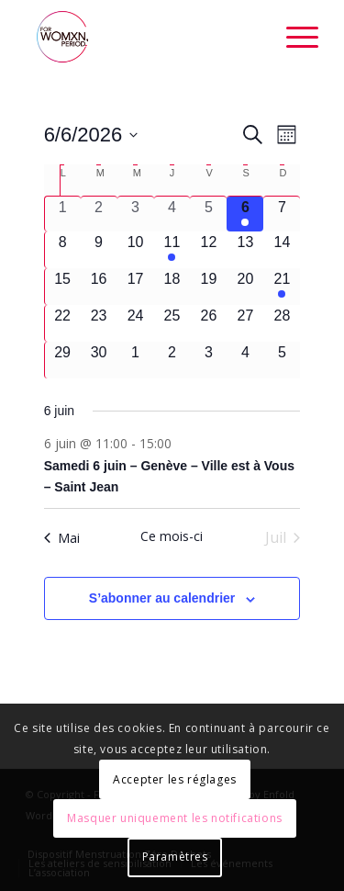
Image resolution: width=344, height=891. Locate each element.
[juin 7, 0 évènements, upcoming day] (281, 214)
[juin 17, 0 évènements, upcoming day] (135, 286)
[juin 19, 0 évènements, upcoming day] (208, 286)
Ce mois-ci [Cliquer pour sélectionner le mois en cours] (171, 536)
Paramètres (175, 856)
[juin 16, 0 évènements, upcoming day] (99, 286)
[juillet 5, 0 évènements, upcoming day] (281, 360)
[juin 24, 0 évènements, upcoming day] (135, 323)
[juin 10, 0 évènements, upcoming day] (135, 249)
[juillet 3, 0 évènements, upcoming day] (208, 360)
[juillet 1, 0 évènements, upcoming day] (135, 360)
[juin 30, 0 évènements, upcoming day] (99, 360)
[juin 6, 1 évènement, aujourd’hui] (245, 214)
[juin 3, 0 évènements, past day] (135, 214)
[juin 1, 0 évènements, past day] (63, 214)
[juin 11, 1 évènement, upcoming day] (172, 249)
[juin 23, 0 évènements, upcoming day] (99, 323)
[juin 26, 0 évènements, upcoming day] (208, 323)
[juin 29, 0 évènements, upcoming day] (63, 360)
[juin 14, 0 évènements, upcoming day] (281, 249)
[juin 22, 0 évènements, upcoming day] (63, 323)
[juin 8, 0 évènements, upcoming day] (63, 249)
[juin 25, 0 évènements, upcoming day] (172, 323)
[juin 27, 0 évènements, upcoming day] (245, 323)
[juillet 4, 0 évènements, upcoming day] (245, 360)
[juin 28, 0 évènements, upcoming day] (281, 323)
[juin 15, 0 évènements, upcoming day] (63, 286)
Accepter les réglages (175, 779)
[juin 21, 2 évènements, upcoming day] (281, 286)
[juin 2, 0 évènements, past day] (99, 214)
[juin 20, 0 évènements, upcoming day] (245, 286)
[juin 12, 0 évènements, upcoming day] (208, 249)
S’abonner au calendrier (162, 598)
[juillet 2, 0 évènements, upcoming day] (172, 360)
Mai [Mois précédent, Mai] (62, 538)
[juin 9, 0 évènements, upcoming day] (99, 249)
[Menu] (293, 36)
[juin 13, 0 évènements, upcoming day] (245, 249)
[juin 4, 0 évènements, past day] (172, 214)
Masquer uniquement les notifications (175, 818)
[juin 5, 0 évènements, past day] (208, 214)
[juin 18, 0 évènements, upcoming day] (172, 286)
